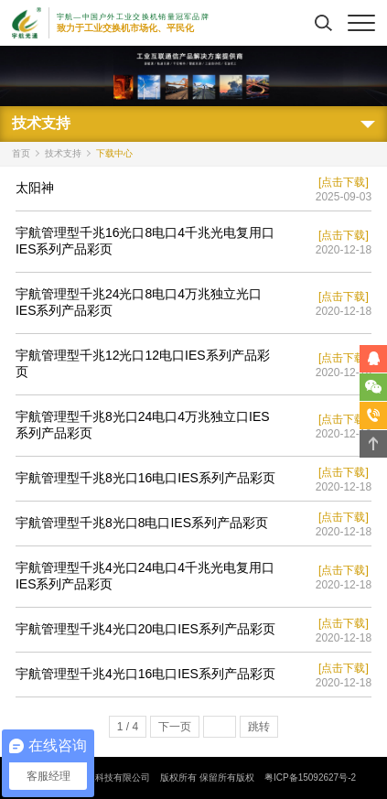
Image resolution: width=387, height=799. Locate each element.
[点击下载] (343, 182)
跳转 (259, 726)
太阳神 (35, 187)
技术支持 (63, 153)
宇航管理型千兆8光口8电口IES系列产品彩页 (142, 522)
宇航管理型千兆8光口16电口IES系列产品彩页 (145, 477)
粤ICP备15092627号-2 (310, 777)
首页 (21, 153)
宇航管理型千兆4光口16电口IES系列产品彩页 (145, 673)
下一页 (174, 726)
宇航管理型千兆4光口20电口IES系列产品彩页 (145, 628)
